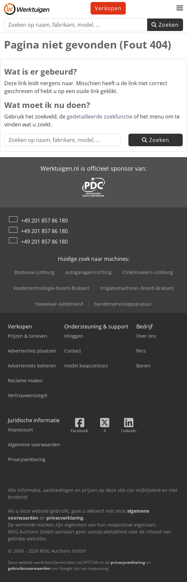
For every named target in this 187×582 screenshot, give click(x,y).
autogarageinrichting (88, 272)
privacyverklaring (128, 562)
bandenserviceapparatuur (123, 304)
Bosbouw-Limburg (34, 272)
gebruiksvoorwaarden (29, 568)
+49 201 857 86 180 (44, 220)
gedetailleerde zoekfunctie (99, 116)
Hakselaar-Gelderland (59, 304)
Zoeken (165, 24)
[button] (179, 8)
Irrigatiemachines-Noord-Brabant (137, 288)
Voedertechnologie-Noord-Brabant (51, 288)
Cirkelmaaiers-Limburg (147, 272)
